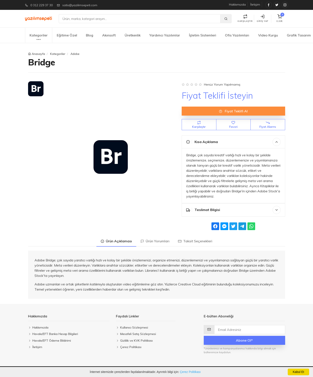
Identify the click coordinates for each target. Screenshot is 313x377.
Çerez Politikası (190, 372)
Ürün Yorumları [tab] (155, 241)
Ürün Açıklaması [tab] (116, 241)
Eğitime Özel (67, 35)
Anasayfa (38, 54)
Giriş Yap (262, 19)
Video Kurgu (268, 35)
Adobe (74, 54)
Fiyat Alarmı (267, 125)
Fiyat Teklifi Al (233, 111)
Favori (233, 125)
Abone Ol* (244, 340)
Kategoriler (39, 37)
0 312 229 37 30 (41, 5)
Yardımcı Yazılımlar (164, 35)
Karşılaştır (199, 125)
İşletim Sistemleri (202, 35)
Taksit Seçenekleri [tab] (195, 241)
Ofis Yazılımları (237, 35)
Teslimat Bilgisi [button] (233, 210)
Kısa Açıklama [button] (233, 142)
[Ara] (139, 18)
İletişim (255, 4)
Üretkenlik (133, 35)
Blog (89, 35)
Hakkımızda (237, 4)
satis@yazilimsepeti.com (79, 5)
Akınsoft (109, 35)
